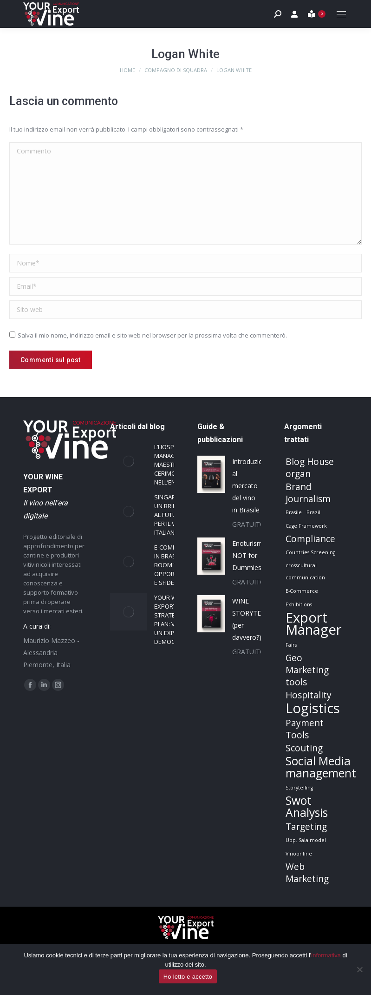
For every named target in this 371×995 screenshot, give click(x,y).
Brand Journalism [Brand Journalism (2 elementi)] (308, 493)
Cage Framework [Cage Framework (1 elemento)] (306, 526)
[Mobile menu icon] (341, 14)
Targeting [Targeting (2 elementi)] (306, 827)
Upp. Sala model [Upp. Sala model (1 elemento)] (306, 840)
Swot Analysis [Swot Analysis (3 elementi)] (307, 807)
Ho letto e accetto (188, 976)
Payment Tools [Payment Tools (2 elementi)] (305, 729)
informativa (326, 955)
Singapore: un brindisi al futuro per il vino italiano (171, 515)
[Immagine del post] (128, 461)
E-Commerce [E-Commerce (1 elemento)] (302, 591)
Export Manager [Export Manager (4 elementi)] (314, 623)
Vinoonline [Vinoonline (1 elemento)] (299, 853)
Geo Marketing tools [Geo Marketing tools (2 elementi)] (307, 670)
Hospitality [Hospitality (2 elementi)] (309, 695)
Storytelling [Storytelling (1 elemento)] (299, 787)
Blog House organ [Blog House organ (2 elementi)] (310, 468)
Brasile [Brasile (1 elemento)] (294, 512)
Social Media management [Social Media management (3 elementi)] (321, 767)
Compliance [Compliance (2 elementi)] (310, 539)
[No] (359, 969)
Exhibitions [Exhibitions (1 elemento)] (299, 604)
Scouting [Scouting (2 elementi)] (304, 748)
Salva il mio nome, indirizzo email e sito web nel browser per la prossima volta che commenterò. (152, 335)
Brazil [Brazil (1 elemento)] (313, 512)
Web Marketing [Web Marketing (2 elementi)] (307, 873)
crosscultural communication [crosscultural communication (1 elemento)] (305, 571)
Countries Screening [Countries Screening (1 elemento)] (310, 552)
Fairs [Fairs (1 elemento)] (291, 645)
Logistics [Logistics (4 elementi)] (313, 708)
